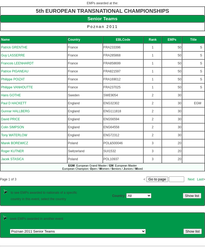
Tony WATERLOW (14, 135)
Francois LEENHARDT (17, 63)
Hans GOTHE (11, 95)
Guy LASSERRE (13, 55)
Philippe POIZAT (13, 79)
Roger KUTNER (12, 151)
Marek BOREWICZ (14, 143)
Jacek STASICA (12, 159)
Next (191, 179)
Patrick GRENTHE (14, 47)
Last (200, 179)
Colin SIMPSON (12, 127)
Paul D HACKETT (13, 103)
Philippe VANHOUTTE (17, 87)
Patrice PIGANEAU (15, 71)
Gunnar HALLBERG (15, 111)
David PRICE (10, 119)
